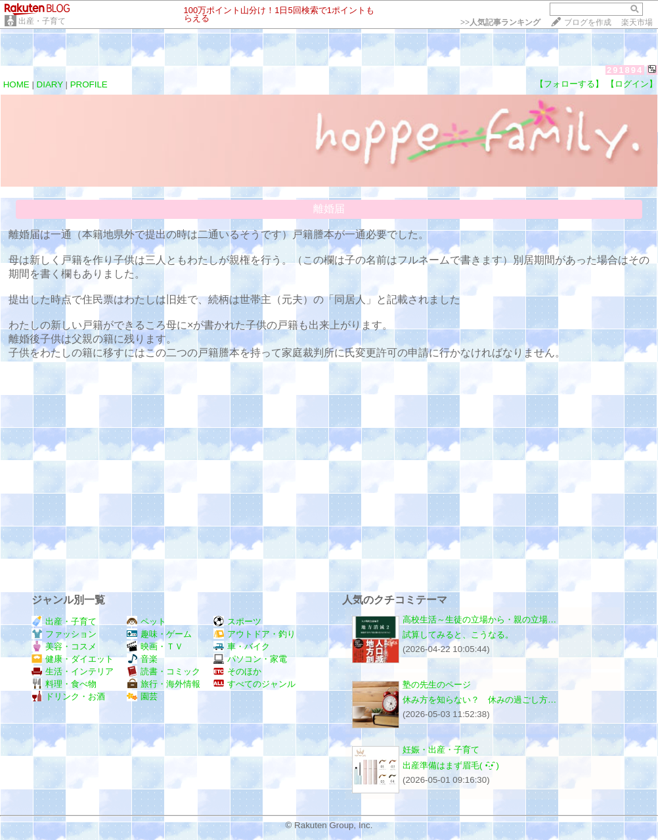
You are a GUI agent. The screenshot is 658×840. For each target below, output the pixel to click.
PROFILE (89, 84)
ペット (146, 621)
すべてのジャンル (254, 684)
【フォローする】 (569, 84)
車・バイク (241, 646)
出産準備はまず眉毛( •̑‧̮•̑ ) (451, 765)
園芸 (142, 696)
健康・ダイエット (73, 659)
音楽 (142, 659)
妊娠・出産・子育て (441, 750)
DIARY (50, 84)
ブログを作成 (587, 22)
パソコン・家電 (250, 659)
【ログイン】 (631, 84)
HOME (16, 84)
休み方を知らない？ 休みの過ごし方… (479, 700)
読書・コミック (163, 671)
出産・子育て (42, 21)
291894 (625, 70)
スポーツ (237, 621)
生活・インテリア (73, 671)
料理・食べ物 (64, 684)
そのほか (237, 671)
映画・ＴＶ (155, 646)
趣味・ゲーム (159, 634)
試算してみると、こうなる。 (458, 635)
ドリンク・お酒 (68, 696)
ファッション (64, 634)
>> (500, 22)
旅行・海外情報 (163, 684)
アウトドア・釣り (254, 634)
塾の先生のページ (437, 684)
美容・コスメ (64, 646)
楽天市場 (637, 22)
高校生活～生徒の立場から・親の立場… (479, 619)
